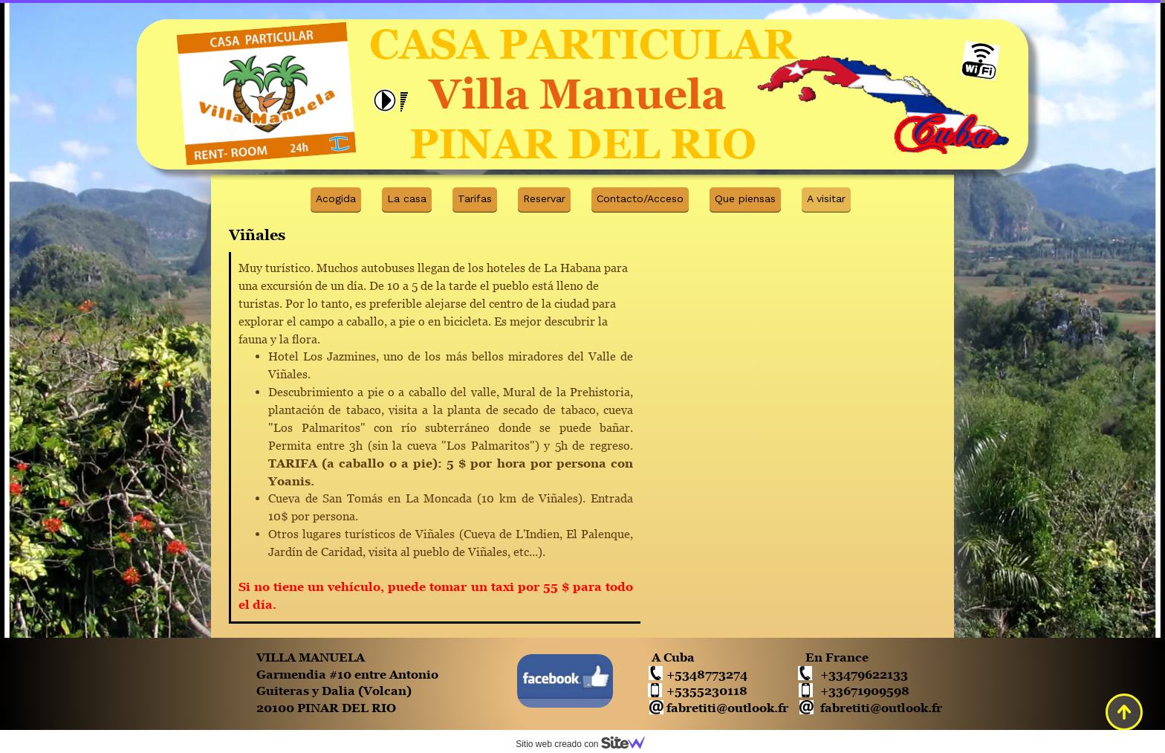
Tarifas (475, 198)
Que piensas (745, 198)
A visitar (826, 198)
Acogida (336, 198)
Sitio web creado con (586, 744)
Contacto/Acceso (640, 198)
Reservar (544, 198)
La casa (406, 198)
